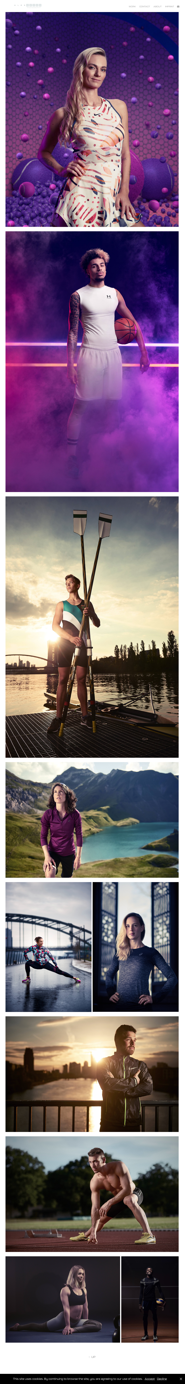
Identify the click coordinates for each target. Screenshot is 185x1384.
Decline (162, 1378)
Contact (144, 6)
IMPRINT (169, 6)
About (157, 6)
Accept (150, 1378)
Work (132, 6)
